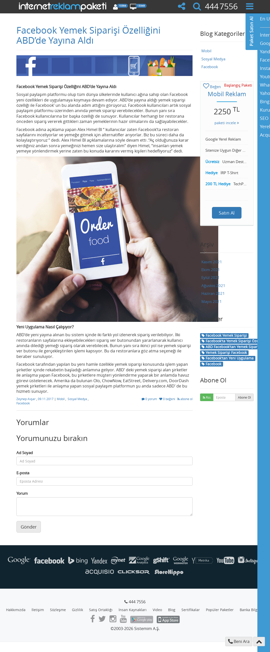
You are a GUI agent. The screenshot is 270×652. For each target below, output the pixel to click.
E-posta (22, 472)
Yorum (22, 493)
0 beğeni (167, 399)
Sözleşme (58, 609)
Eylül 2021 (210, 277)
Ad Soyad (24, 452)
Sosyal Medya (77, 399)
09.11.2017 (46, 399)
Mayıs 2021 (211, 301)
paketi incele (226, 122)
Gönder (29, 527)
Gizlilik (77, 609)
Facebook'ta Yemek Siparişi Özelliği (233, 340)
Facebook (23, 403)
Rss (207, 397)
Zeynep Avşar (26, 399)
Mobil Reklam (227, 94)
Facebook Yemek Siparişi (224, 335)
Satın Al (226, 213)
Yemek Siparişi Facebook (224, 352)
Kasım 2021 (211, 261)
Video (157, 609)
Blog (171, 609)
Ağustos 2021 (213, 285)
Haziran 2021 (213, 293)
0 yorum (150, 399)
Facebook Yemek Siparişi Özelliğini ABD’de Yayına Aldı (88, 35)
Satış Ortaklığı (101, 609)
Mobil (61, 399)
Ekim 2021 (210, 269)
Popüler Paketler (220, 609)
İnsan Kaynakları (133, 609)
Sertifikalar (190, 609)
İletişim (38, 609)
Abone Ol (244, 397)
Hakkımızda (15, 609)
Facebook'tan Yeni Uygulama (228, 358)
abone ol (185, 399)
